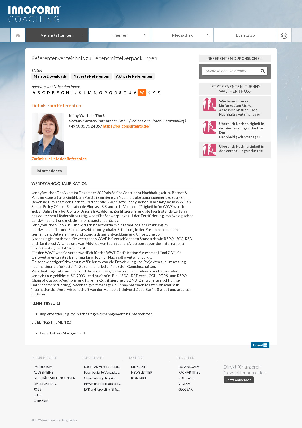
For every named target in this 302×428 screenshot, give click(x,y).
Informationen (49, 171)
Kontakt (138, 378)
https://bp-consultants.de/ (126, 126)
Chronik (41, 400)
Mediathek (182, 34)
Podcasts (186, 378)
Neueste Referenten (91, 76)
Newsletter (141, 372)
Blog (38, 395)
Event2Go (245, 34)
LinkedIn (138, 367)
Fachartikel (189, 372)
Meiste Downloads (50, 76)
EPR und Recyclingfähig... (102, 389)
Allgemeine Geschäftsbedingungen (55, 375)
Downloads (189, 367)
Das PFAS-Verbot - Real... (102, 367)
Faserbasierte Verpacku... (102, 372)
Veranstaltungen (57, 34)
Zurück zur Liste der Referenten (59, 158)
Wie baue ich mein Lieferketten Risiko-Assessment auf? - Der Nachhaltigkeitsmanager (239, 107)
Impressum (43, 367)
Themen (119, 34)
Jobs (37, 389)
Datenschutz (45, 383)
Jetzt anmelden (238, 380)
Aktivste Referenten (134, 76)
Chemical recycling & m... (101, 378)
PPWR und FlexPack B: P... (102, 383)
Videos (184, 383)
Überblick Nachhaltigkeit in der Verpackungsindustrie (241, 148)
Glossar (185, 389)
